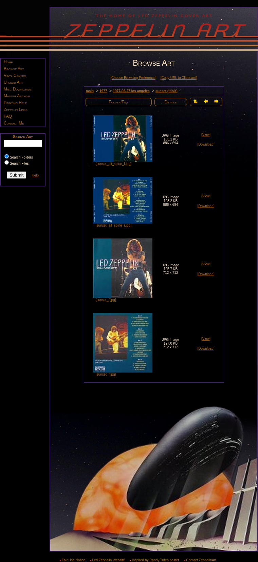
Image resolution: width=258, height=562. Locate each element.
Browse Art (14, 68)
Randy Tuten (159, 560)
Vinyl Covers (15, 75)
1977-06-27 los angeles (131, 91)
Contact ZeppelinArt (201, 560)
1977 (103, 91)
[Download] (205, 144)
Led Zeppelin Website (108, 560)
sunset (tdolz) (166, 91)
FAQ (8, 116)
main (90, 91)
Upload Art (13, 82)
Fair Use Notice (73, 560)
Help (35, 175)
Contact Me (14, 123)
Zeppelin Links (15, 109)
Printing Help (15, 102)
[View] (205, 134)
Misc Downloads (18, 89)
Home (8, 62)
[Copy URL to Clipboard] (179, 78)
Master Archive (17, 96)
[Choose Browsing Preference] (133, 78)
